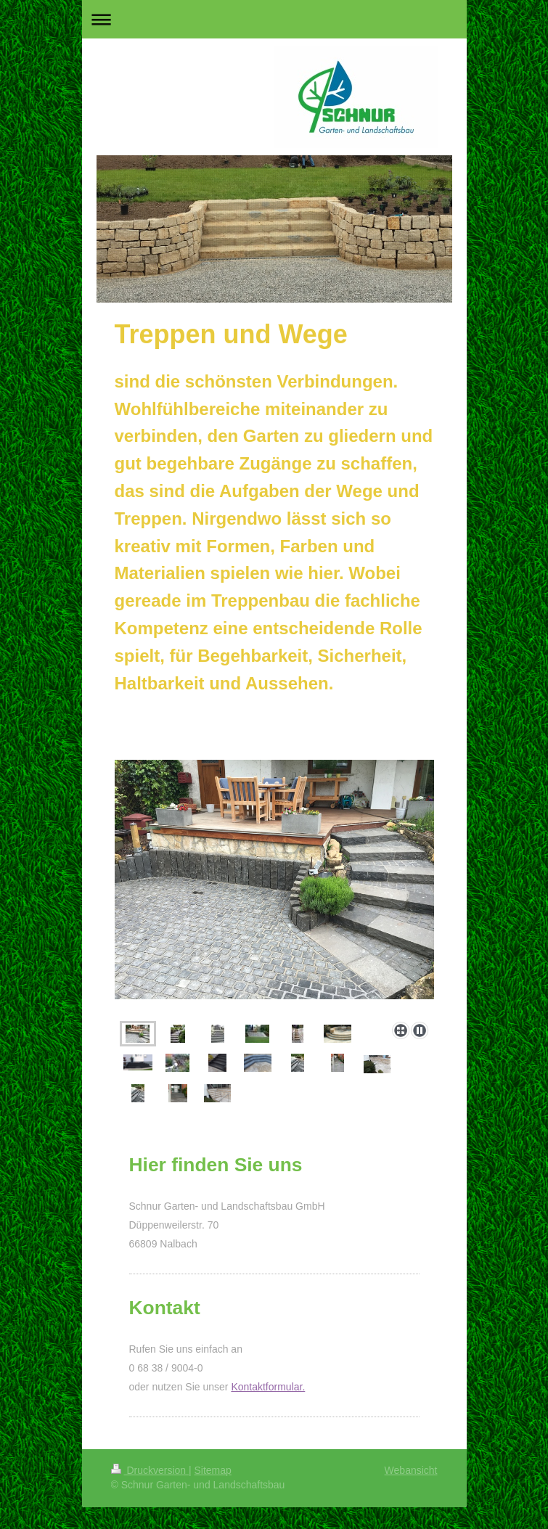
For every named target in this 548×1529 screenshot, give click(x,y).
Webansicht (411, 1470)
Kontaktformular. (268, 1387)
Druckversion (150, 1470)
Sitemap (213, 1470)
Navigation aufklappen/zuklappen (274, 19)
